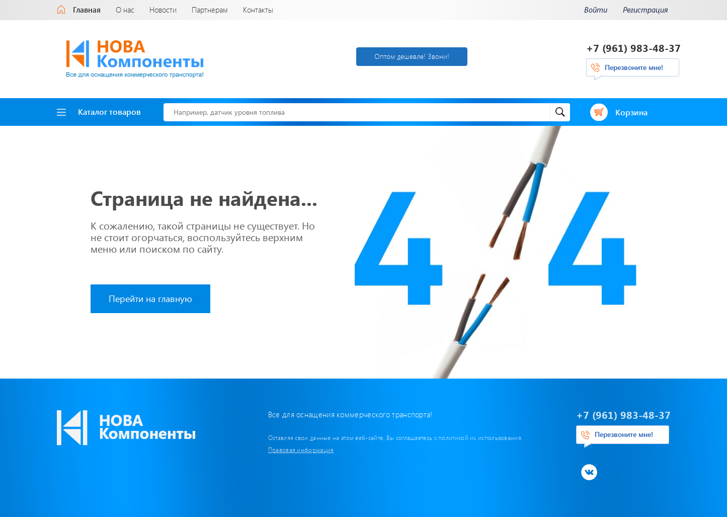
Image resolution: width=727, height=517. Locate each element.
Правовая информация (301, 450)
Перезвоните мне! (634, 67)
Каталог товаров (99, 111)
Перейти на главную (150, 298)
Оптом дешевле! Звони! (411, 56)
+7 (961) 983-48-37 (633, 47)
